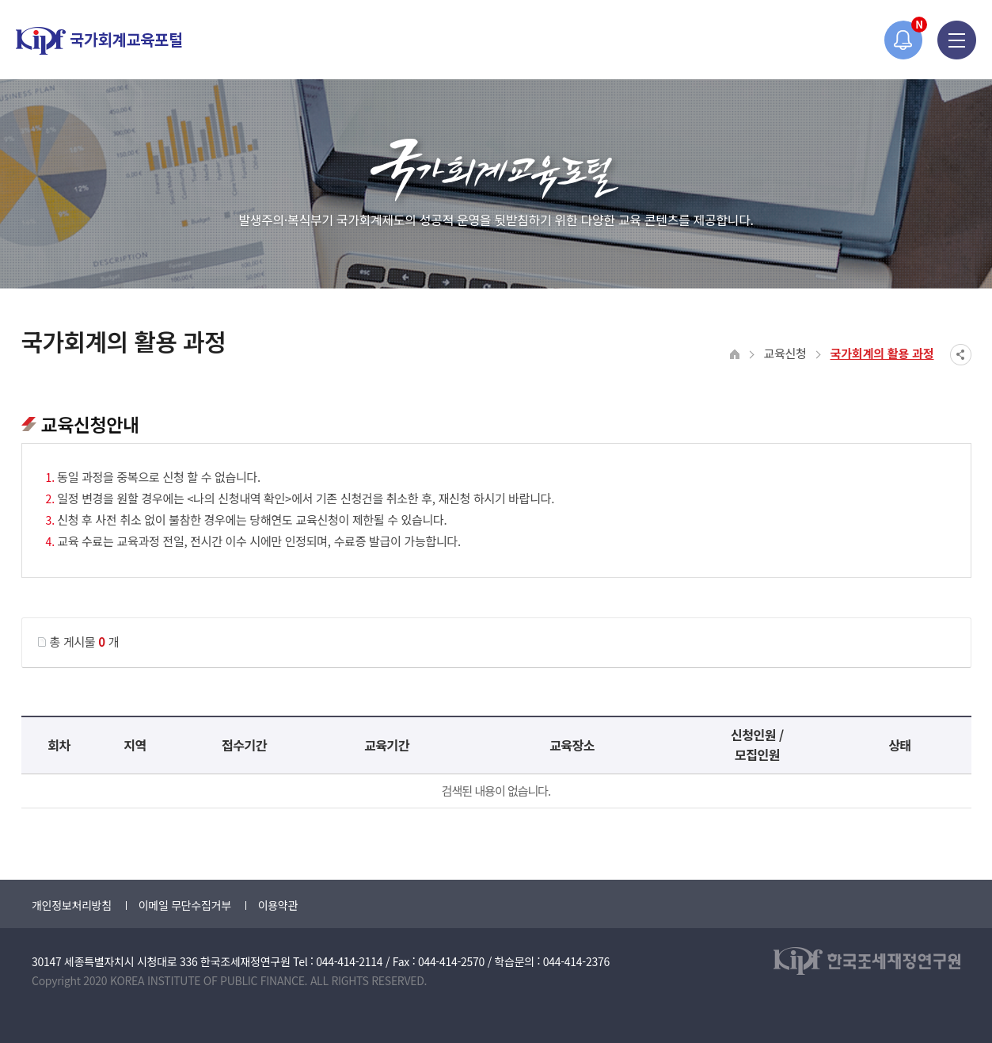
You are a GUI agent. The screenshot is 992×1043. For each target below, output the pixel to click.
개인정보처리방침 (72, 905)
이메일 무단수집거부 (185, 905)
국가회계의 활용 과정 (882, 353)
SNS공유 (960, 354)
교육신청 (785, 353)
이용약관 (278, 905)
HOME (735, 354)
